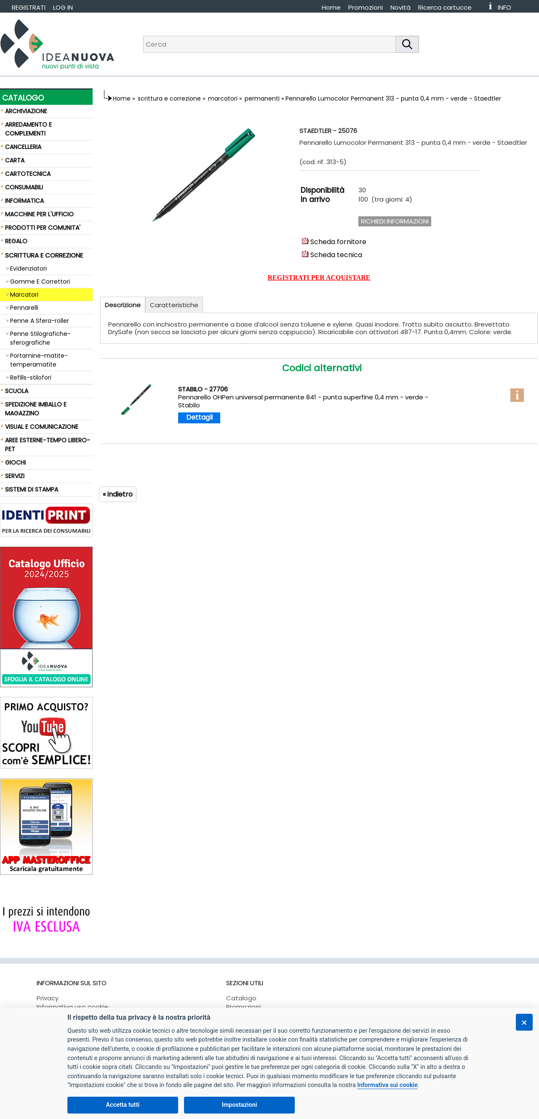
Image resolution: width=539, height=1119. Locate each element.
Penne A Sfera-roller (39, 320)
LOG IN (63, 7)
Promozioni (365, 7)
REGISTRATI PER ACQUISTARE (319, 277)
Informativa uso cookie (72, 1006)
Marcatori (24, 294)
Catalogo (241, 998)
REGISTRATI (28, 7)
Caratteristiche (174, 304)
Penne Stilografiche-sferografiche (40, 338)
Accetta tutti (123, 1104)
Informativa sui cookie (387, 1085)
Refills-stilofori (30, 377)
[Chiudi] (524, 1022)
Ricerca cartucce (445, 7)
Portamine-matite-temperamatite (39, 360)
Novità (400, 7)
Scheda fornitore (334, 242)
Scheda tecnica (332, 255)
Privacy (48, 998)
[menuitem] (448, 7)
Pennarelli (24, 307)
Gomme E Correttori (40, 281)
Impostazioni (239, 1104)
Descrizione (123, 304)
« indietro (118, 494)
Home (331, 7)
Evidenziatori (28, 268)
